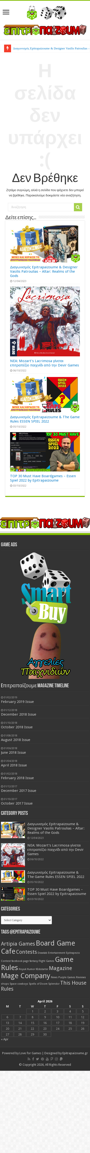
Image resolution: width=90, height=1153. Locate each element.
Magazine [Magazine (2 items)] (60, 968)
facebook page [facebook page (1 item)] (20, 961)
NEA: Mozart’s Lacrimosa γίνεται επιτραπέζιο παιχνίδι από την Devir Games (44, 363)
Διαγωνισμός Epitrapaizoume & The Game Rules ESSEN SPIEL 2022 (45, 419)
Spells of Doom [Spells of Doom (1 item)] (38, 983)
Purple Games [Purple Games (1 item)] (66, 977)
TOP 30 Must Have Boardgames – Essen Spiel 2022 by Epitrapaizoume (43, 478)
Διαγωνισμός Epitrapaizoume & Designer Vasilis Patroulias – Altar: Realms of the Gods (44, 271)
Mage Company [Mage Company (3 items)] (25, 976)
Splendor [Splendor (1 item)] (54, 983)
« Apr (4, 1039)
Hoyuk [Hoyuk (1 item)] (22, 969)
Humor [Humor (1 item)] (31, 969)
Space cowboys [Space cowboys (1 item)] (19, 983)
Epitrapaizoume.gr (75, 1053)
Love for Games (30, 1053)
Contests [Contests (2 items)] (26, 952)
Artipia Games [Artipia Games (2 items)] (18, 944)
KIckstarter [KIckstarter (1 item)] (42, 969)
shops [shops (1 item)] (5, 983)
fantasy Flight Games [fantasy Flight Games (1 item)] (42, 961)
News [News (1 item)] (54, 977)
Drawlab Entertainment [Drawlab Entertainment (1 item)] (51, 952)
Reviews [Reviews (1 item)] (81, 977)
